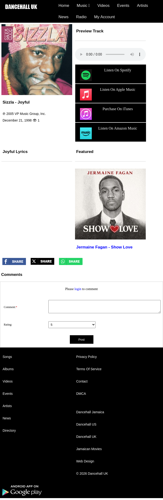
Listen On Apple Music (107, 94)
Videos (103, 5)
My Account (104, 17)
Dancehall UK (86, 437)
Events (123, 5)
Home (64, 5)
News (64, 17)
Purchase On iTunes (106, 114)
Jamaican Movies (89, 449)
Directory (9, 430)
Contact (82, 381)
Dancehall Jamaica (90, 412)
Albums (8, 369)
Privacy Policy (86, 357)
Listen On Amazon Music (108, 133)
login (78, 289)
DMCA (81, 394)
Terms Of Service (88, 369)
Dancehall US (86, 424)
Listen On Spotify (105, 75)
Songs (7, 357)
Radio (81, 17)
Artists (142, 5)
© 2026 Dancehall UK (92, 473)
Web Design (85, 461)
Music (83, 5)
